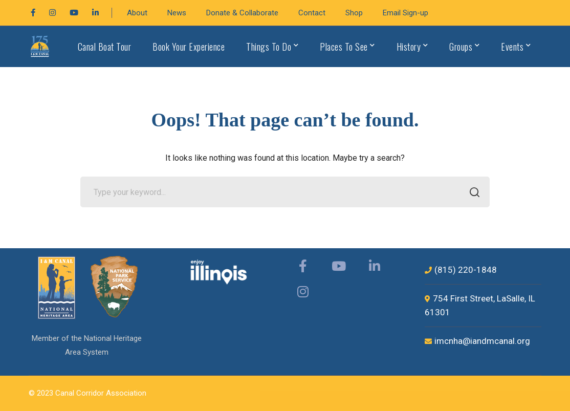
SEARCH (471, 193)
